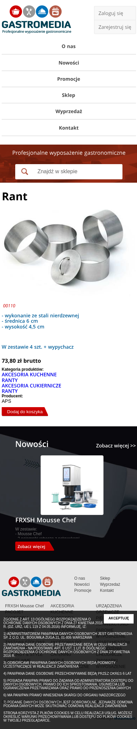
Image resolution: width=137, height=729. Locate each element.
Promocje (82, 590)
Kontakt (107, 590)
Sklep (105, 578)
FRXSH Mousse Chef (24, 606)
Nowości (81, 584)
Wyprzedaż (110, 584)
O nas (79, 578)
